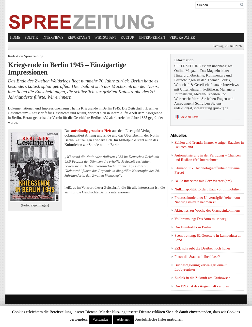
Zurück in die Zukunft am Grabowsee (202, 278)
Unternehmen (152, 37)
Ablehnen (123, 319)
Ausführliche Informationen (158, 319)
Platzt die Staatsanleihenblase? (197, 257)
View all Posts (189, 117)
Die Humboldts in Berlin (192, 227)
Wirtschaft (105, 37)
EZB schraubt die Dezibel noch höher (202, 248)
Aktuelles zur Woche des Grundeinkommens (207, 210)
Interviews (53, 37)
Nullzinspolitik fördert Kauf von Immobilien (207, 189)
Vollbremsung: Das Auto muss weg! (201, 219)
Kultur (127, 37)
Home (15, 37)
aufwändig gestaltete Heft (91, 131)
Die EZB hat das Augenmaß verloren (201, 286)
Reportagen (79, 37)
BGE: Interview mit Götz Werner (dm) (203, 181)
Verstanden (100, 319)
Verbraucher (182, 37)
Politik (31, 37)
